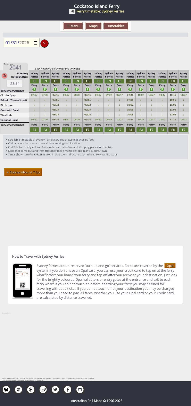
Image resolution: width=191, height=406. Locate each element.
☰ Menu (73, 26)
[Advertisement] (95, 209)
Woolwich (6, 114)
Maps (93, 26)
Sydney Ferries (35, 75)
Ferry (35, 88)
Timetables (115, 26)
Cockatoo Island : (9, 119)
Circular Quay (8, 95)
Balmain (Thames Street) (13, 100)
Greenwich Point (9, 110)
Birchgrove (6, 105)
